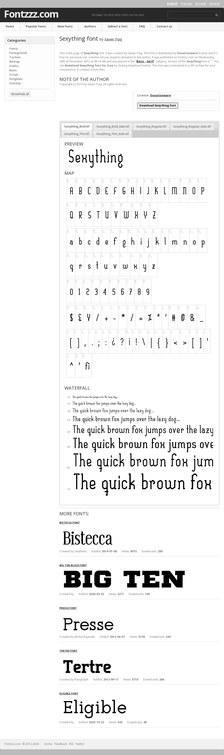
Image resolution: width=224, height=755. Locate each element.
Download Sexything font (157, 105)
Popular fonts (36, 26)
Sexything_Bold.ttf (76, 126)
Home (10, 26)
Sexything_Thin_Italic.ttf (112, 134)
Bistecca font (69, 522)
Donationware (160, 95)
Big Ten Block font (73, 565)
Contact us (164, 26)
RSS (71, 744)
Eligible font (68, 693)
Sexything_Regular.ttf (151, 126)
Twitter (79, 744)
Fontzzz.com (31, 14)
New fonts (65, 26)
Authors (90, 26)
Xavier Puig (113, 39)
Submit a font (118, 26)
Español (214, 3)
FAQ (142, 26)
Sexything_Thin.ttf (76, 134)
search (217, 15)
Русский (200, 3)
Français (186, 3)
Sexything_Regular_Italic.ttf (192, 126)
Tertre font (68, 650)
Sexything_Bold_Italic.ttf (112, 126)
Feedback (60, 744)
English (172, 3)
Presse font (68, 608)
